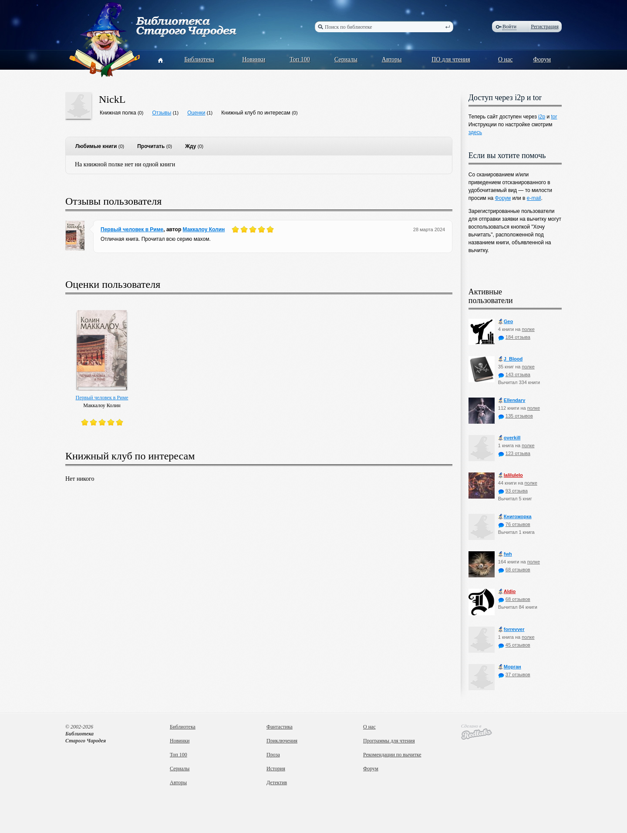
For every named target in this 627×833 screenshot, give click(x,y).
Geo (505, 321)
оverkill (509, 438)
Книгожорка (515, 516)
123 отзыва (514, 453)
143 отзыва (514, 374)
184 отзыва (514, 337)
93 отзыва (513, 490)
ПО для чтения (450, 59)
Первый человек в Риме (132, 229)
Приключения (281, 741)
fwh (505, 554)
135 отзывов (515, 415)
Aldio (507, 591)
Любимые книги (96, 146)
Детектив (276, 782)
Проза (273, 755)
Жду (190, 146)
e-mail (534, 198)
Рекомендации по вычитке (392, 755)
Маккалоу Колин (204, 229)
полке (528, 329)
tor (554, 117)
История (275, 769)
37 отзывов (514, 674)
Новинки (253, 59)
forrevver (511, 629)
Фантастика (279, 727)
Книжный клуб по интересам (255, 113)
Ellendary (512, 400)
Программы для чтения (389, 741)
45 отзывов (514, 645)
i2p (541, 117)
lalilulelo (510, 475)
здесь (475, 132)
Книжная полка (118, 113)
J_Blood (510, 359)
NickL (112, 99)
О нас (505, 59)
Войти (509, 27)
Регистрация (545, 27)
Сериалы (345, 59)
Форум (542, 59)
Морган (509, 667)
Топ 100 (300, 59)
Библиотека (199, 59)
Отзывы (161, 113)
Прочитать (151, 146)
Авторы (392, 59)
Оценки (196, 113)
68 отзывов (514, 569)
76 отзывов (514, 524)
